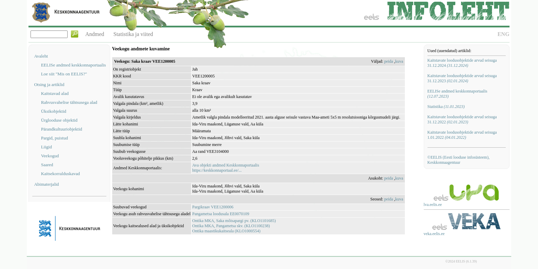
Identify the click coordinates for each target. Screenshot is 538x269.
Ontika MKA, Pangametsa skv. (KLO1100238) (231, 225)
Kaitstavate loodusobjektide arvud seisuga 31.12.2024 (462, 63)
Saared (47, 164)
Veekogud (50, 155)
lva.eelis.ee (433, 204)
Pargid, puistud (54, 137)
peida (388, 61)
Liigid (46, 146)
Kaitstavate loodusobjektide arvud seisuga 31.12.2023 (462, 78)
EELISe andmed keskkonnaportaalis (73, 65)
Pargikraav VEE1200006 (212, 207)
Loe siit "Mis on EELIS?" (64, 73)
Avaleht (41, 56)
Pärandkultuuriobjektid (61, 129)
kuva (399, 61)
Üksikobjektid (53, 111)
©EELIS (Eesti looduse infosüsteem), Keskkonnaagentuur (459, 160)
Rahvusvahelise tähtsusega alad (69, 102)
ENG (504, 34)
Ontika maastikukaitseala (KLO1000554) (226, 231)
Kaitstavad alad (55, 93)
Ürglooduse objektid (59, 120)
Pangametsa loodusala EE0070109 (220, 213)
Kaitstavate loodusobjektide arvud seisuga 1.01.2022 (462, 135)
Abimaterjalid (46, 184)
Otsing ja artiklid (49, 84)
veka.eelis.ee (434, 233)
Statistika (446, 106)
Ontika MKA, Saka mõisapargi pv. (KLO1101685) (234, 220)
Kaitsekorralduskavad (60, 173)
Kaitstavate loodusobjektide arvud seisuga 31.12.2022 (462, 119)
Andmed (94, 34)
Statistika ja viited (133, 34)
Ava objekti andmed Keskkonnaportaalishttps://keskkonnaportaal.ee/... (225, 168)
